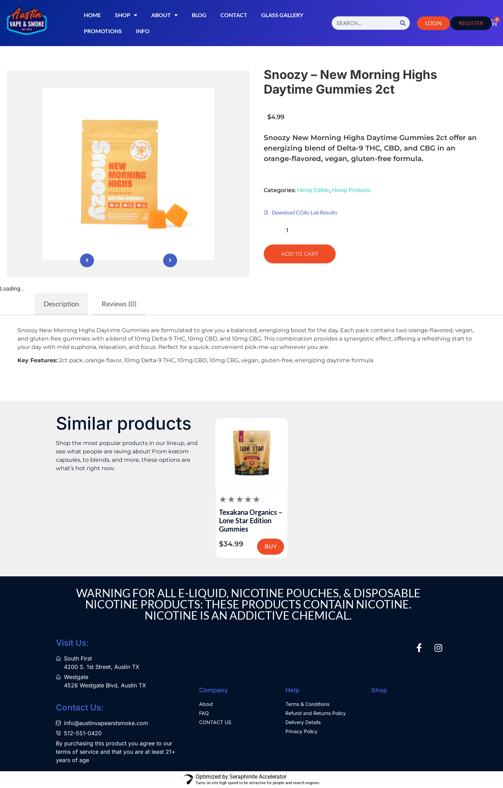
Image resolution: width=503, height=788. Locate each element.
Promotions (103, 31)
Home (92, 15)
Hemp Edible (313, 190)
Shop (126, 15)
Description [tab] (61, 303)
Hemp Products (351, 190)
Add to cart (300, 253)
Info (143, 31)
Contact (233, 15)
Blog (199, 15)
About (164, 15)
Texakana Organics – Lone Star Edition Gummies (250, 520)
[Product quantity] (290, 231)
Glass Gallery (282, 15)
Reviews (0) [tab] (119, 303)
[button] (281, 174)
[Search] (403, 23)
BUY (270, 546)
